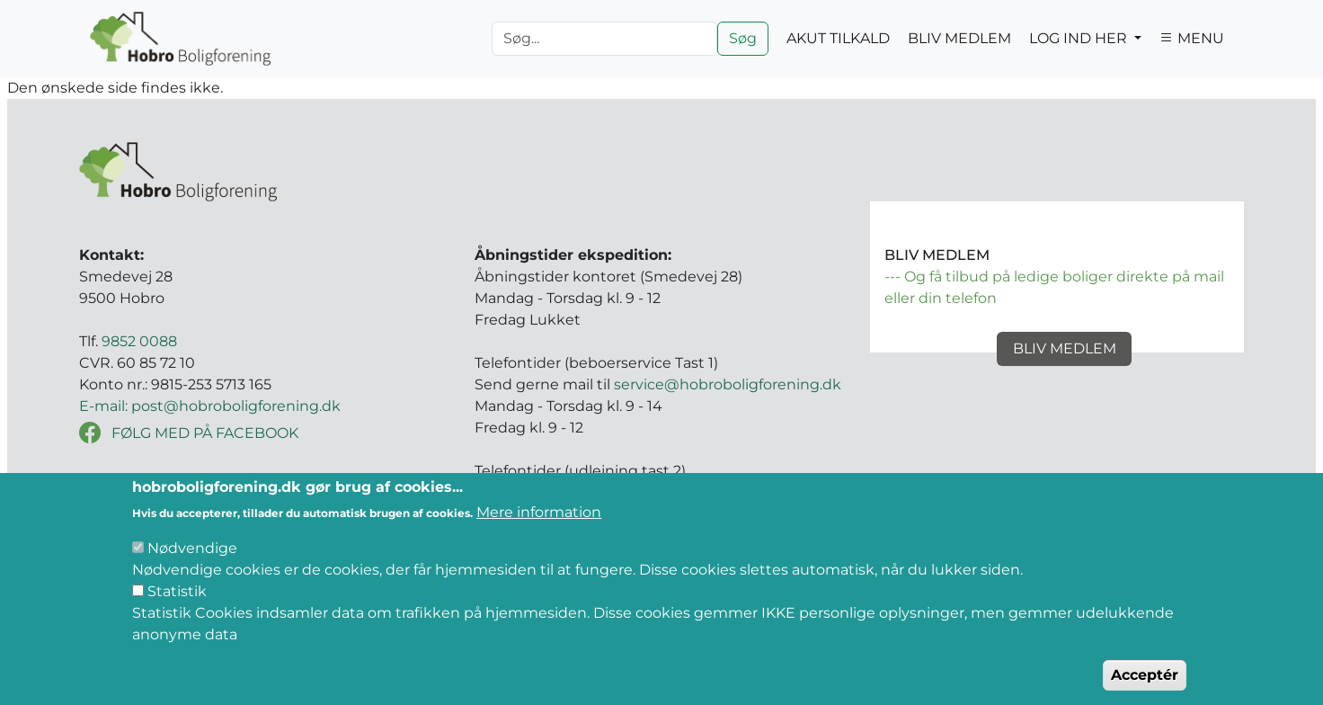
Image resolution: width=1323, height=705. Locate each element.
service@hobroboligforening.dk (727, 384)
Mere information (538, 535)
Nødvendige (192, 571)
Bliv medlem (1064, 348)
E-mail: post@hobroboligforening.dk (210, 406)
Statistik (177, 614)
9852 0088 (139, 341)
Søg (743, 38)
